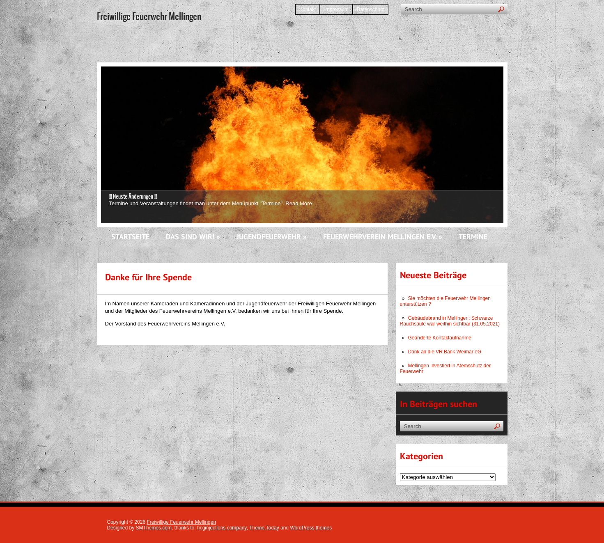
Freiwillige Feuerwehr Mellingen (181, 522)
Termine (473, 237)
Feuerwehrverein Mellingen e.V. (382, 237)
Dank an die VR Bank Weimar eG (445, 352)
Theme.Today (264, 528)
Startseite (130, 237)
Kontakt (307, 9)
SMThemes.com (154, 528)
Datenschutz (370, 9)
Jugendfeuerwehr (272, 237)
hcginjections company (222, 528)
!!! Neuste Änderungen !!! (133, 196)
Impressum (336, 9)
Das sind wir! (193, 237)
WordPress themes (311, 528)
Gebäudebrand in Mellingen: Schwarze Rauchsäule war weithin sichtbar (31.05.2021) (450, 321)
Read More (298, 203)
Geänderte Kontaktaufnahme (439, 338)
